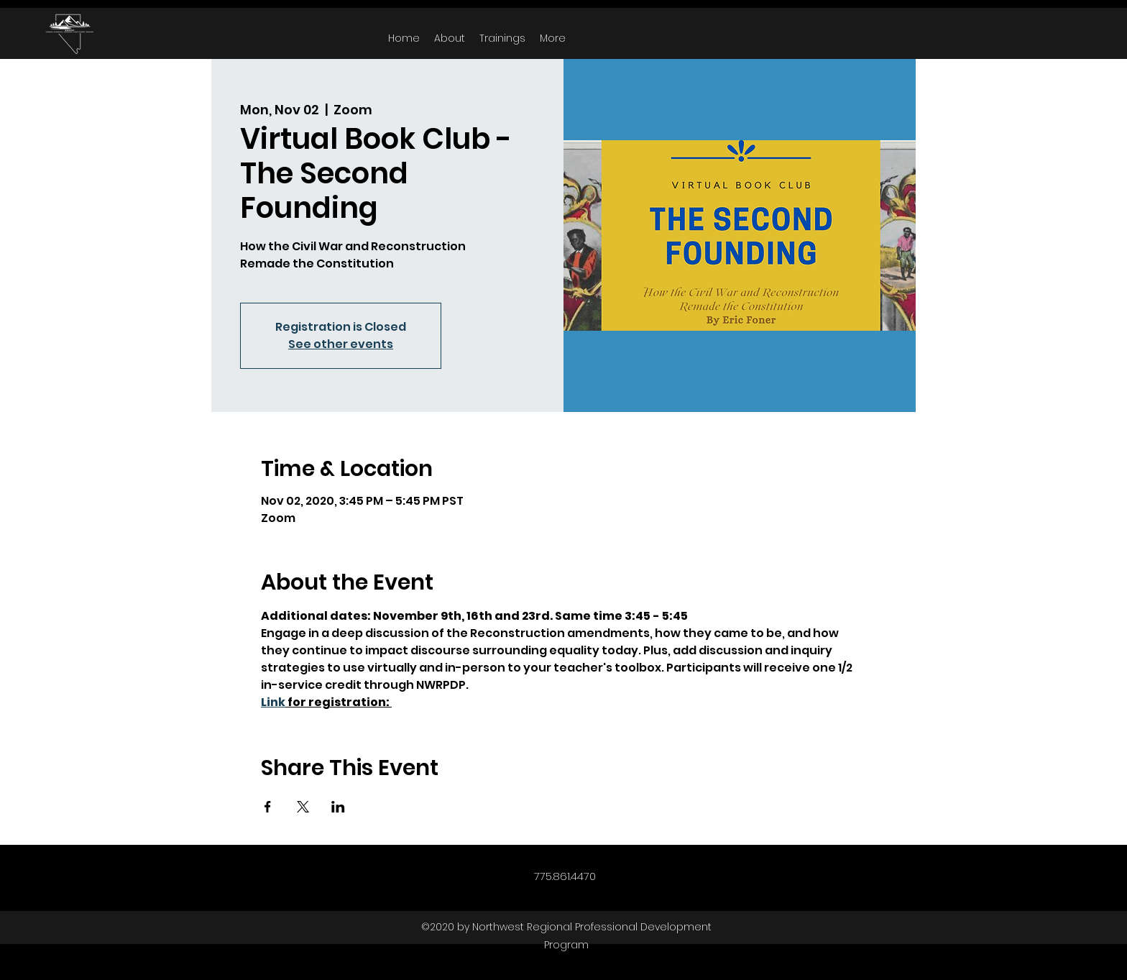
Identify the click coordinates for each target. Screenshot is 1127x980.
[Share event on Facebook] (268, 806)
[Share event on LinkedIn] (338, 806)
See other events (340, 344)
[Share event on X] (303, 806)
